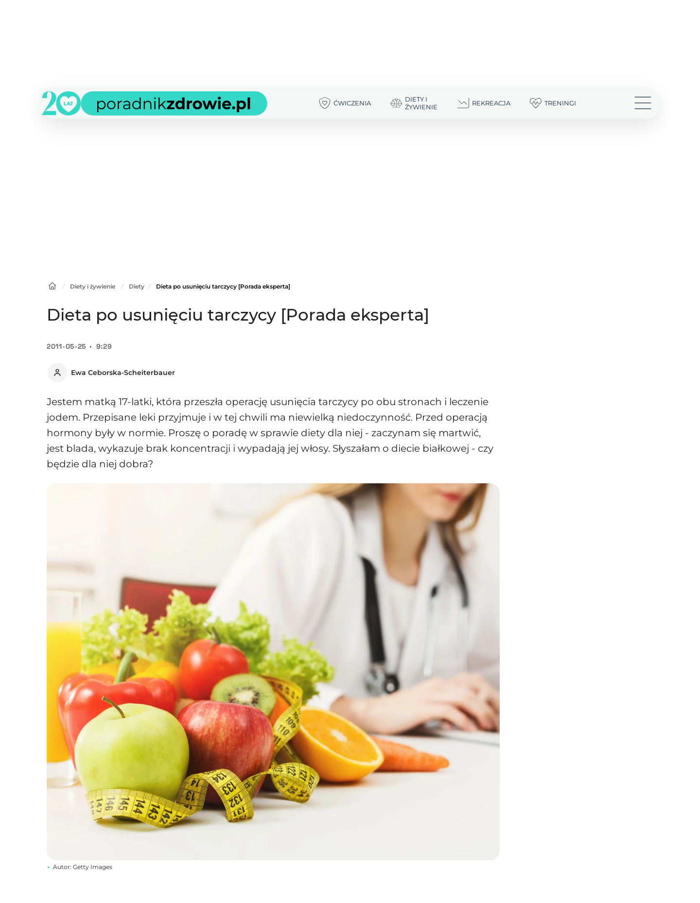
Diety (136, 286)
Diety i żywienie (92, 286)
